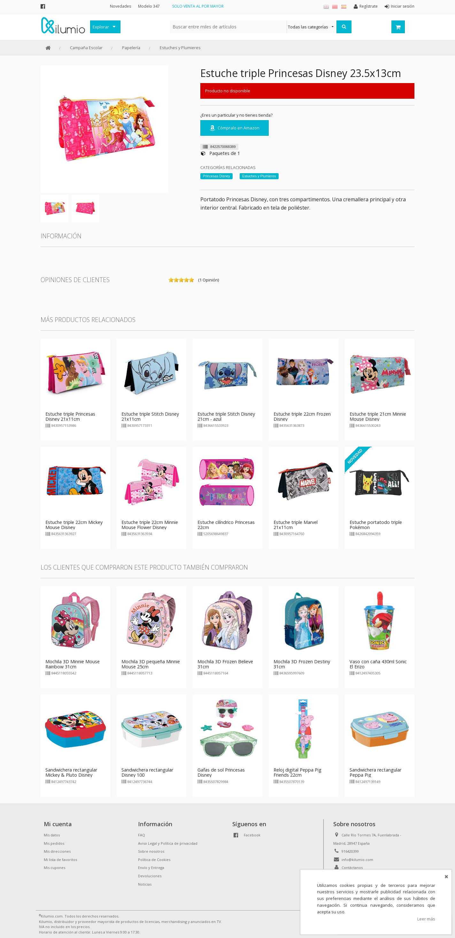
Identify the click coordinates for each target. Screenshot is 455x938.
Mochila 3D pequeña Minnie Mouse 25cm (150, 664)
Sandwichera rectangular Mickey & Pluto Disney (71, 772)
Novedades (120, 6)
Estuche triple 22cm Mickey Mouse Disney (74, 524)
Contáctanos (352, 867)
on (171, 279)
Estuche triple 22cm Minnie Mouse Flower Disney (149, 524)
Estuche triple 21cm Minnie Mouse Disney (378, 416)
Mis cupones (54, 867)
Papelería (131, 47)
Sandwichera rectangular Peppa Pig (375, 772)
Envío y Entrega (151, 867)
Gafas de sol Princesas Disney (221, 772)
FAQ (141, 835)
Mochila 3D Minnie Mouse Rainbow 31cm (72, 664)
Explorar (101, 27)
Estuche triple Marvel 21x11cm (296, 524)
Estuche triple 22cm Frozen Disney (302, 416)
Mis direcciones (57, 851)
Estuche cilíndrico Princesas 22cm (226, 524)
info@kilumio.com (357, 859)
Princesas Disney (216, 176)
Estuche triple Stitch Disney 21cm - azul (226, 416)
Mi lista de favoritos (60, 859)
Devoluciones (149, 875)
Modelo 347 (149, 6)
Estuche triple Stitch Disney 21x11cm (150, 416)
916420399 (350, 851)
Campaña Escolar (86, 47)
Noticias (144, 884)
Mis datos (52, 835)
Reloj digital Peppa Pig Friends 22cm (297, 772)
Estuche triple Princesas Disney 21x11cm (70, 416)
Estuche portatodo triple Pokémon (376, 524)
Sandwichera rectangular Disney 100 (147, 772)
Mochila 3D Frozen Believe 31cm (225, 664)
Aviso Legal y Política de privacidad (167, 843)
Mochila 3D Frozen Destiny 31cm (302, 664)
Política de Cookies (154, 859)
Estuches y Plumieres (180, 47)
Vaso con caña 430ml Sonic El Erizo (378, 664)
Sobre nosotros (151, 851)
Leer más (426, 919)
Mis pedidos (54, 843)
